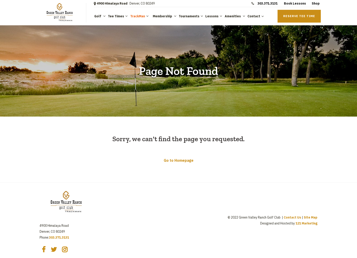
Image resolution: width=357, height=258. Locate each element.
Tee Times (116, 16)
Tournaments (189, 16)
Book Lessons (295, 3)
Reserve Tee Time (299, 16)
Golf (98, 16)
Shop (316, 3)
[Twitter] (54, 249)
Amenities (233, 16)
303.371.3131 (268, 3)
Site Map (310, 217)
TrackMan (137, 16)
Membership (162, 16)
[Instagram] (64, 249)
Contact (253, 16)
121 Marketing (306, 223)
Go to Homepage (179, 160)
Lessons (212, 16)
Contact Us (292, 217)
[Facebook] (44, 249)
